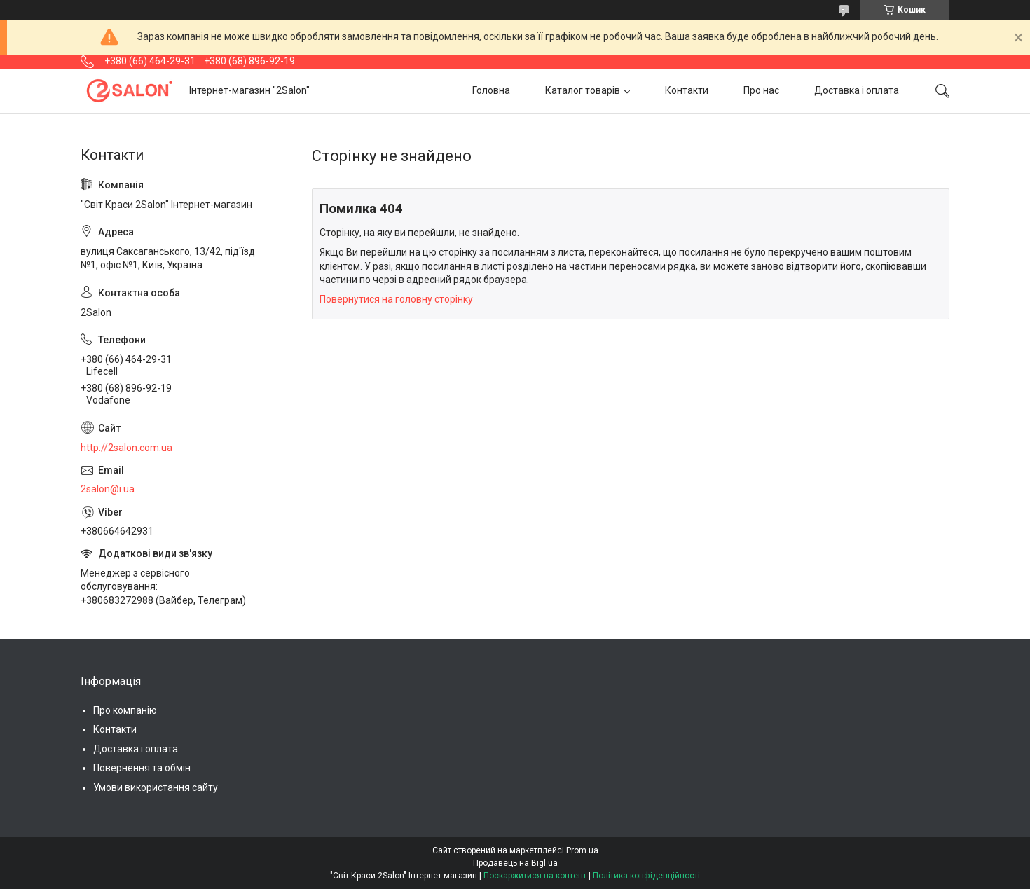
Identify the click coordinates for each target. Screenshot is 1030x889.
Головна (491, 90)
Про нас (761, 90)
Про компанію (125, 710)
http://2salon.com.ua (126, 447)
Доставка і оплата (856, 90)
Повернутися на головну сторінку (396, 299)
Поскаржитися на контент (534, 876)
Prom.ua (582, 850)
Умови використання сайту (155, 787)
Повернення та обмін (142, 767)
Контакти (686, 90)
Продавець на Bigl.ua (515, 863)
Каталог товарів (582, 90)
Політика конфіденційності (646, 876)
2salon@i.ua (108, 489)
